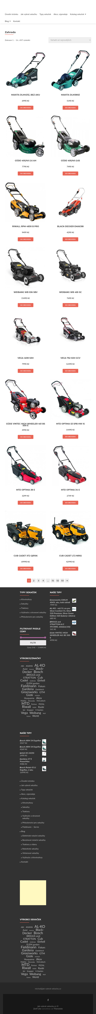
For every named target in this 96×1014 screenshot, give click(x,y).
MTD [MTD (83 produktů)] (26, 703)
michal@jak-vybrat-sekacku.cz (48, 988)
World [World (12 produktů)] (35, 715)
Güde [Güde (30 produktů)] (29, 695)
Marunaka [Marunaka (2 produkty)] (31, 701)
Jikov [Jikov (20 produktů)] (39, 698)
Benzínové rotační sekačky (34, 840)
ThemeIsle (58, 1008)
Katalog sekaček (77, 14)
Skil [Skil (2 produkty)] (24, 710)
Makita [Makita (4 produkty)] (23, 701)
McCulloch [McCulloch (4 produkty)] (41, 701)
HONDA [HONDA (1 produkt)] (37, 695)
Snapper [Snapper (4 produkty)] (30, 710)
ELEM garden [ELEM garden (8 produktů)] (32, 683)
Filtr (33, 643)
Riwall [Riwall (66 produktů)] (26, 707)
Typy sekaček (45, 14)
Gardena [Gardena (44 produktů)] (28, 689)
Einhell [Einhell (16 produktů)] (41, 680)
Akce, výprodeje (61, 14)
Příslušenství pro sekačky (32, 617)
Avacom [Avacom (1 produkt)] (31, 669)
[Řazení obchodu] (70, 40)
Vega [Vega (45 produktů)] (24, 713)
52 (57, 580)
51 (53, 580)
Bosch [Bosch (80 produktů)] (38, 672)
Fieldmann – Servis (30, 827)
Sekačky (24, 603)
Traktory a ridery (29, 844)
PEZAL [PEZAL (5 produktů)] (41, 704)
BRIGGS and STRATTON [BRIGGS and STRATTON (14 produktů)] (31, 676)
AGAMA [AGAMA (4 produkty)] (29, 666)
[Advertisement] (33, 892)
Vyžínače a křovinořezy (32, 857)
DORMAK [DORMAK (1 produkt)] (33, 681)
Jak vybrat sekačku (29, 14)
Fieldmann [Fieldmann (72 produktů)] (28, 686)
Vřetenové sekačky (30, 853)
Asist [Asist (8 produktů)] (25, 669)
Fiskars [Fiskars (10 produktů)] (41, 686)
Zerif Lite (37, 1008)
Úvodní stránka (11, 14)
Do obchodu (25, 108)
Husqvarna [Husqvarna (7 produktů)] (29, 698)
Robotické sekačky (30, 848)
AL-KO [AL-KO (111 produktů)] (39, 665)
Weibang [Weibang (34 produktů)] (35, 713)
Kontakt (16, 21)
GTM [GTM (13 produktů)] (42, 692)
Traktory (24, 608)
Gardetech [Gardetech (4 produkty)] (39, 689)
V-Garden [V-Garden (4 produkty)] (39, 710)
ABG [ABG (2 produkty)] (22, 666)
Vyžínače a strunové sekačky (33, 612)
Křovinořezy (26, 599)
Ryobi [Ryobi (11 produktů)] (41, 707)
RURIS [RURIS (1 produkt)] (34, 707)
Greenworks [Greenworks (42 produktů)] (29, 692)
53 (62, 580)
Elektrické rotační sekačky (33, 835)
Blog (7, 21)
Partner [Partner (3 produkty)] (34, 704)
